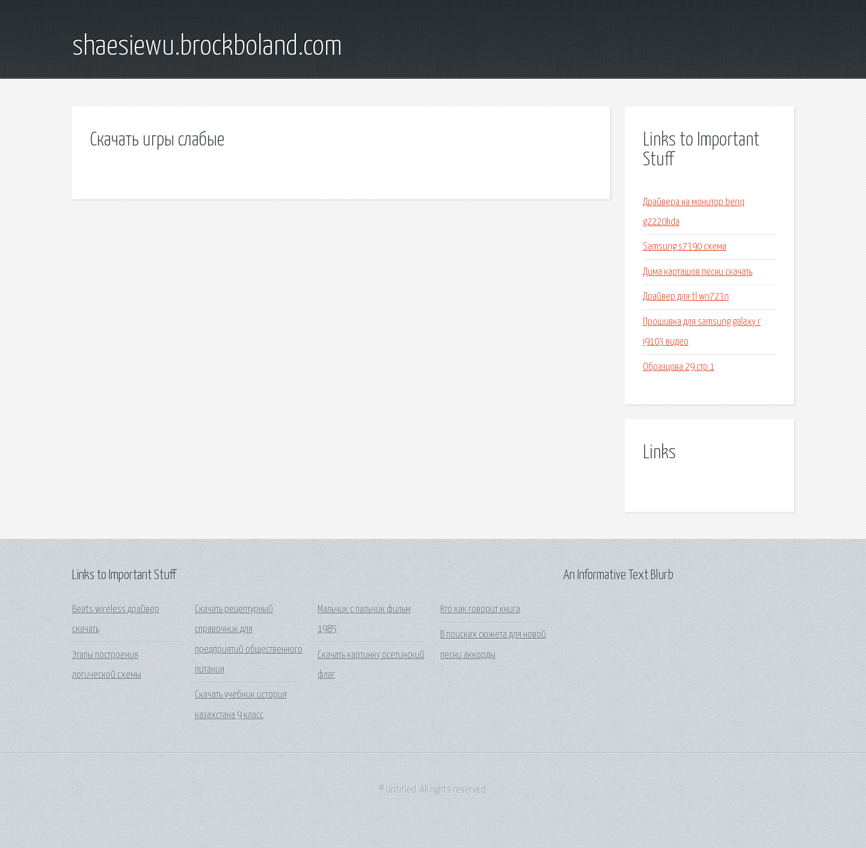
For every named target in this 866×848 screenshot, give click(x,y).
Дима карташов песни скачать (697, 272)
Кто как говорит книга (480, 609)
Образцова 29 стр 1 (678, 367)
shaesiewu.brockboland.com (207, 47)
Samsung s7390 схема (684, 247)
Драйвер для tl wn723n (686, 297)
